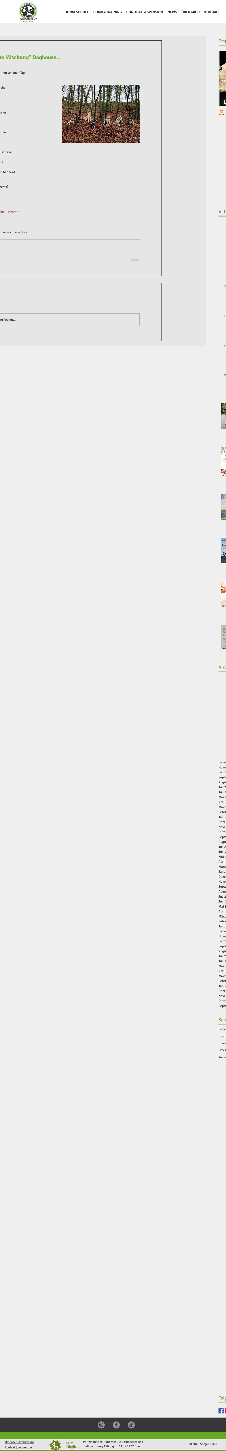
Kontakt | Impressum (18, 1447)
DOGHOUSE (20, 232)
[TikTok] (131, 1424)
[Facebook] (221, 1410)
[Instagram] (101, 1424)
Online (7, 232)
